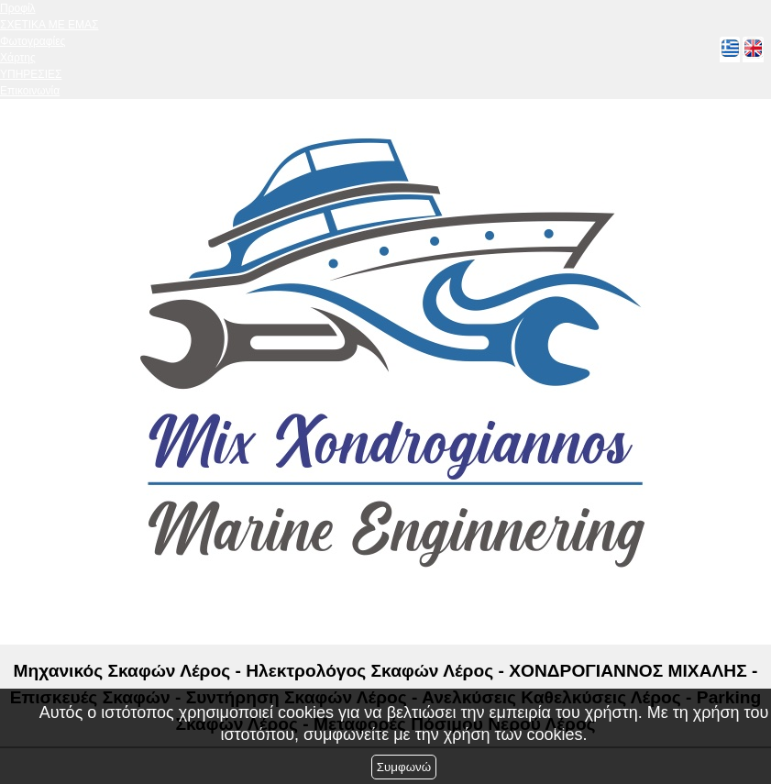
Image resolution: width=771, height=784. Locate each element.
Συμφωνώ (404, 767)
